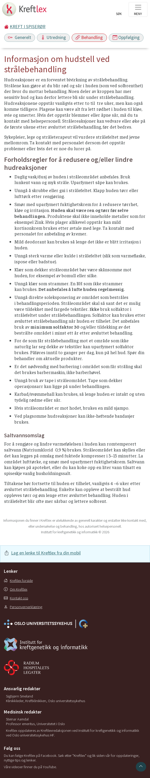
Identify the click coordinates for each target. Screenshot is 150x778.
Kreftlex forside (18, 580)
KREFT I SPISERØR (27, 26)
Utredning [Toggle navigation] (53, 37)
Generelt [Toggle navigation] (19, 37)
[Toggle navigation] (138, 9)
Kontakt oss (16, 598)
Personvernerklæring (23, 607)
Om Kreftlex (15, 589)
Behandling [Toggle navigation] (89, 37)
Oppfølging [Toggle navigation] (126, 37)
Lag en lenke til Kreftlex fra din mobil (46, 553)
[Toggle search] (119, 11)
